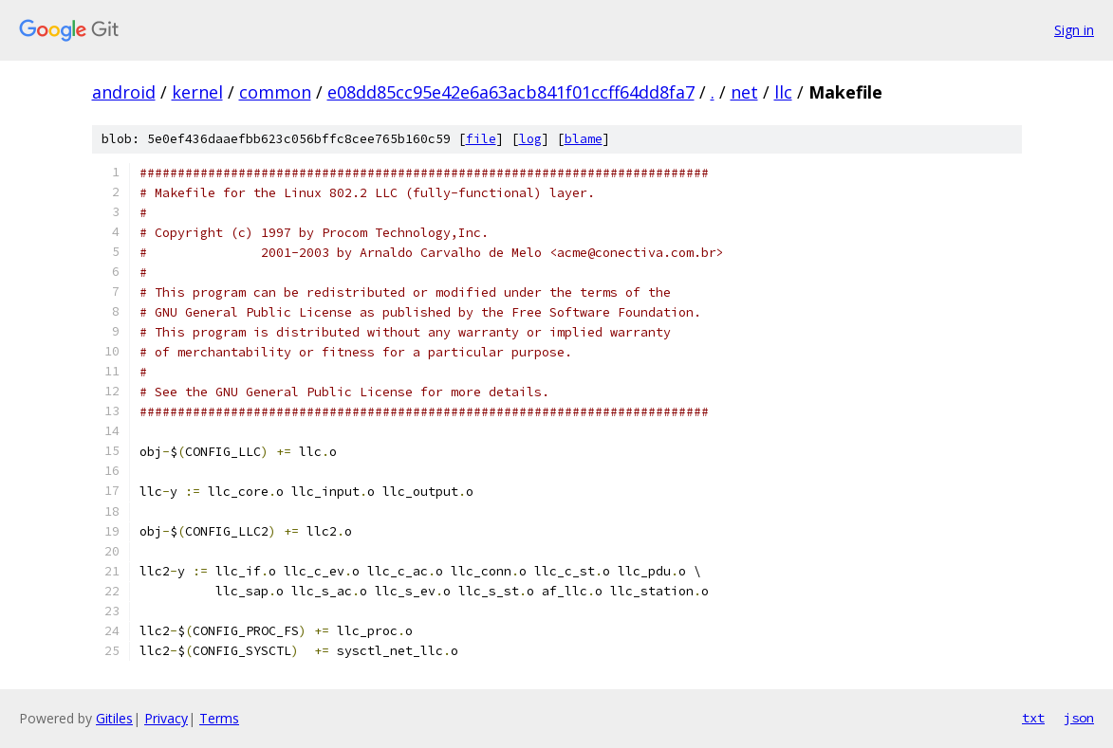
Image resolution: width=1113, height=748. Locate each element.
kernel (197, 92)
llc (783, 92)
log (530, 139)
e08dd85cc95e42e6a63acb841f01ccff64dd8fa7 (511, 92)
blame (584, 139)
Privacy (166, 718)
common (275, 92)
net (744, 92)
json (1079, 717)
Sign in (1074, 30)
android (124, 92)
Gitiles (114, 718)
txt (1033, 717)
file (481, 139)
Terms (219, 718)
